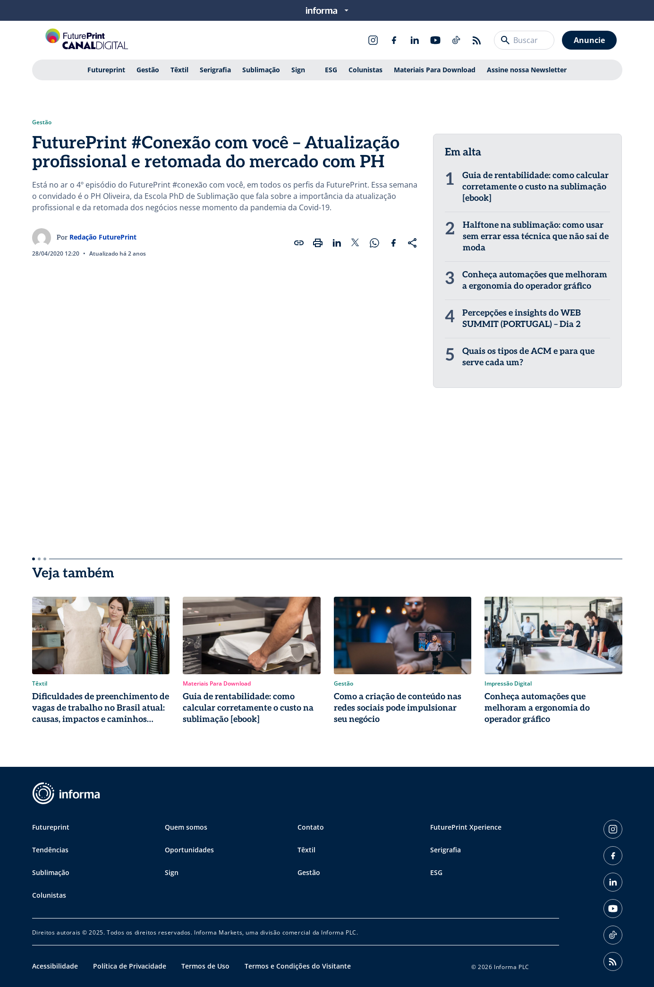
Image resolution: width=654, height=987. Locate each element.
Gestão (147, 69)
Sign (298, 69)
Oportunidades (189, 849)
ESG (331, 69)
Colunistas (365, 69)
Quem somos (186, 827)
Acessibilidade (55, 965)
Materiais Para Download (435, 69)
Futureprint (106, 69)
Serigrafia (215, 69)
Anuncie (589, 40)
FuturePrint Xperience (465, 827)
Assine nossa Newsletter (527, 69)
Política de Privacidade (129, 965)
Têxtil (179, 69)
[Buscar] (505, 40)
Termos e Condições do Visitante (298, 965)
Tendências (50, 849)
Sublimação (261, 69)
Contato (310, 827)
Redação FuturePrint (102, 236)
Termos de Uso (205, 965)
